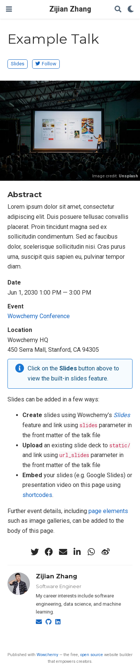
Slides (17, 63)
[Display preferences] (130, 9)
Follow (45, 63)
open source (91, 654)
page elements (108, 511)
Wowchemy (47, 654)
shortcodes (37, 494)
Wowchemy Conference (38, 316)
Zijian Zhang (70, 9)
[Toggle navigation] (9, 9)
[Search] (118, 9)
